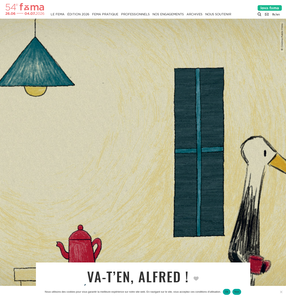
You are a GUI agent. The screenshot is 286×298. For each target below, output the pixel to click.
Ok (226, 291)
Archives (194, 14)
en (278, 14)
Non (236, 291)
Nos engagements (168, 14)
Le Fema (58, 14)
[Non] (281, 292)
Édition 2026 (78, 14)
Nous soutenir (218, 14)
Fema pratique (105, 14)
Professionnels (135, 14)
